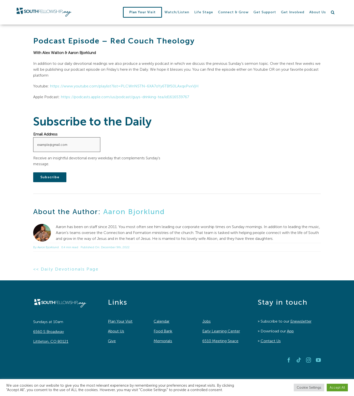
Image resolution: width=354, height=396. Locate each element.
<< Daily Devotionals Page (66, 269)
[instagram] (308, 360)
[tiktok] (298, 360)
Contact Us (271, 341)
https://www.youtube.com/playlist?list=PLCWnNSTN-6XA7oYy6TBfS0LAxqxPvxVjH (124, 86)
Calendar (161, 321)
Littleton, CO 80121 (50, 341)
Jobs (206, 321)
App (290, 331)
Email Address (45, 134)
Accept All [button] (337, 387)
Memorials (163, 341)
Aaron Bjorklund (134, 211)
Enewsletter (300, 321)
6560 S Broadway (48, 331)
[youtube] (318, 360)
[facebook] (288, 360)
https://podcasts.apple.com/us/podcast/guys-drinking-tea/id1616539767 (125, 97)
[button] (332, 12)
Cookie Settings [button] (309, 387)
